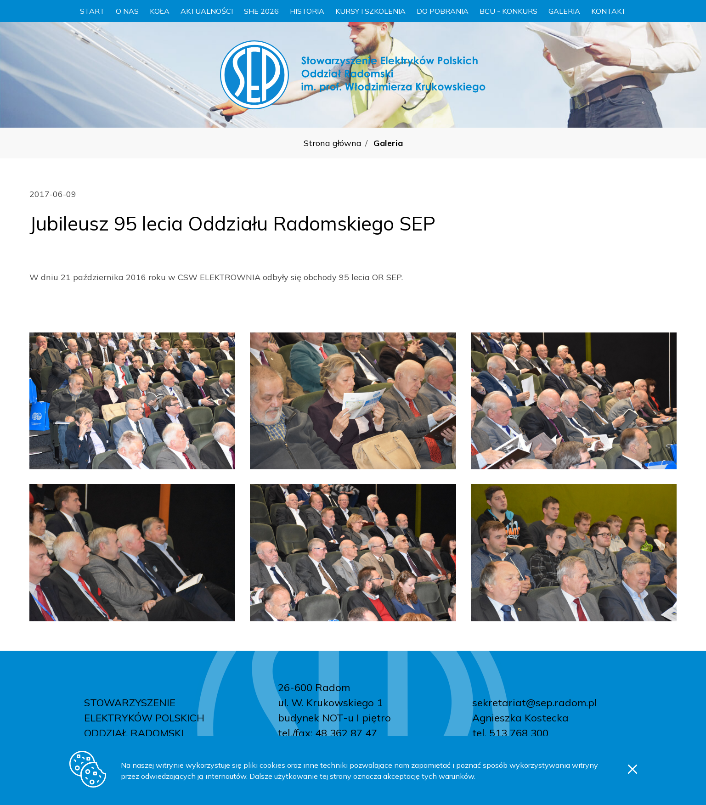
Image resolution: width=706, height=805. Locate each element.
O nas (127, 11)
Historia (307, 11)
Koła (159, 11)
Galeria (564, 11)
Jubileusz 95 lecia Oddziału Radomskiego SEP (232, 223)
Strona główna (332, 143)
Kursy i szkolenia (370, 11)
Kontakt (608, 11)
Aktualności (207, 11)
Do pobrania (443, 11)
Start (92, 11)
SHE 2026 (261, 11)
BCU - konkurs (508, 11)
